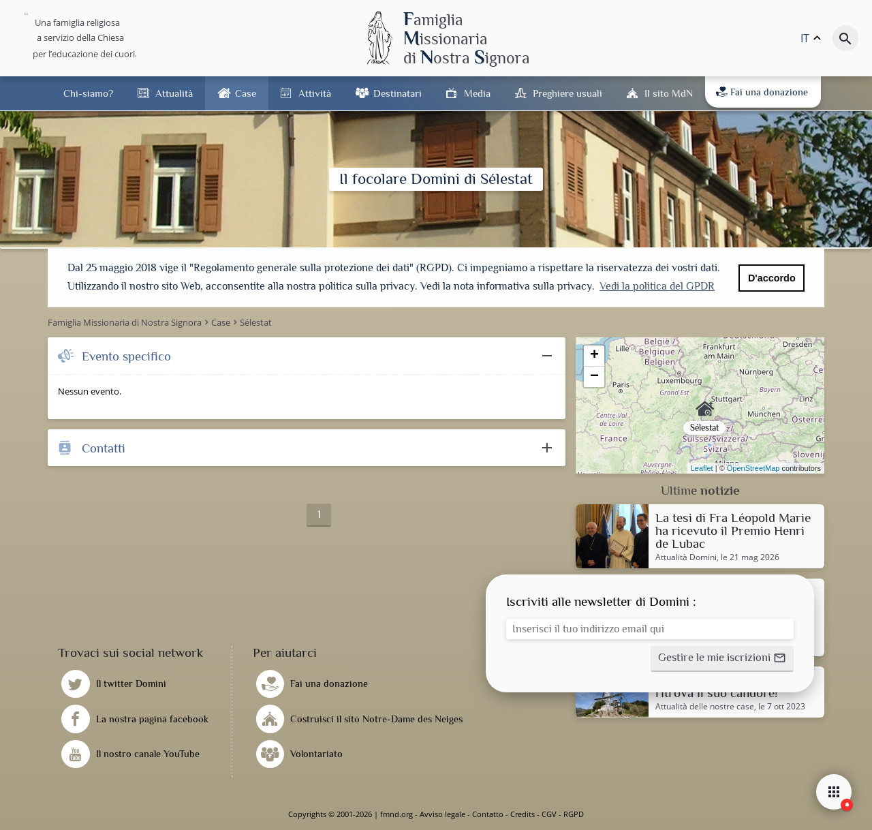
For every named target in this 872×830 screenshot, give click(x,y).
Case (245, 93)
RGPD (573, 814)
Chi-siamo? (88, 93)
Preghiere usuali (567, 93)
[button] (722, 659)
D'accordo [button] (772, 278)
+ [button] (594, 355)
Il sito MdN (668, 93)
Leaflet (702, 468)
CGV (549, 814)
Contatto (487, 814)
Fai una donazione (762, 92)
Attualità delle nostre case (704, 707)
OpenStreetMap (753, 468)
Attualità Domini (686, 557)
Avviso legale (442, 814)
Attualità (174, 93)
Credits (522, 814)
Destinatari (397, 93)
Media (477, 93)
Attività (314, 93)
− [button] (594, 377)
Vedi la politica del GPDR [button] (657, 286)
